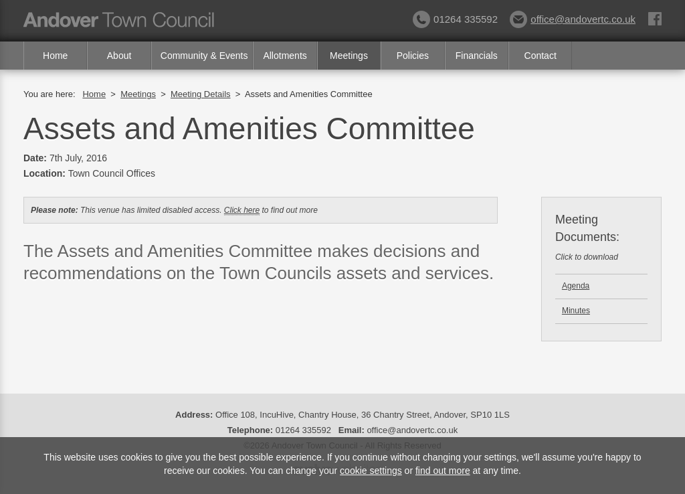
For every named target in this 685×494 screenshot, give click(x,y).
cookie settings (371, 470)
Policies (413, 55)
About (119, 55)
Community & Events (204, 55)
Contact (540, 55)
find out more (442, 470)
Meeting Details (201, 94)
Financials (477, 55)
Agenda (575, 286)
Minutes (576, 310)
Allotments (284, 55)
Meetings (349, 55)
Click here (242, 210)
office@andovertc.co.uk (572, 19)
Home (55, 55)
